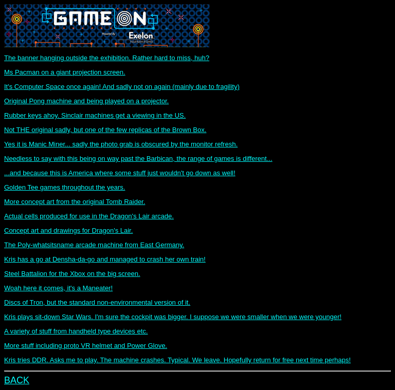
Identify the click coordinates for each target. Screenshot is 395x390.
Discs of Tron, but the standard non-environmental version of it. (97, 302)
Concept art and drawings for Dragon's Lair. (68, 230)
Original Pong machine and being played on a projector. (86, 101)
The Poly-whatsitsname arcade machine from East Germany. (94, 245)
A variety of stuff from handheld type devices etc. (76, 331)
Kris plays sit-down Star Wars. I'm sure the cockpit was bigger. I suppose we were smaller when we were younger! (173, 317)
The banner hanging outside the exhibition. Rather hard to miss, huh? (106, 58)
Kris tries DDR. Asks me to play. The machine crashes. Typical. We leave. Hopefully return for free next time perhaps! (177, 360)
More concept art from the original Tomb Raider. (74, 202)
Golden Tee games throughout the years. (64, 187)
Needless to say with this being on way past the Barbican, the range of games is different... (138, 158)
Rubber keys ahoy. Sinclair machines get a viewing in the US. (95, 115)
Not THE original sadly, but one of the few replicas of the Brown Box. (105, 130)
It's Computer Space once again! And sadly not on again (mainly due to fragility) (122, 86)
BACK (16, 380)
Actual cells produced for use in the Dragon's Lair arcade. (89, 216)
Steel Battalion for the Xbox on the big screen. (72, 273)
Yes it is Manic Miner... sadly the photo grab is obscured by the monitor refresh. (121, 144)
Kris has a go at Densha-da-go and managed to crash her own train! (105, 259)
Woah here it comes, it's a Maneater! (58, 288)
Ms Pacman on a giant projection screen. (64, 72)
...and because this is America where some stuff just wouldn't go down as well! (120, 173)
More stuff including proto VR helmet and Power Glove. (85, 345)
